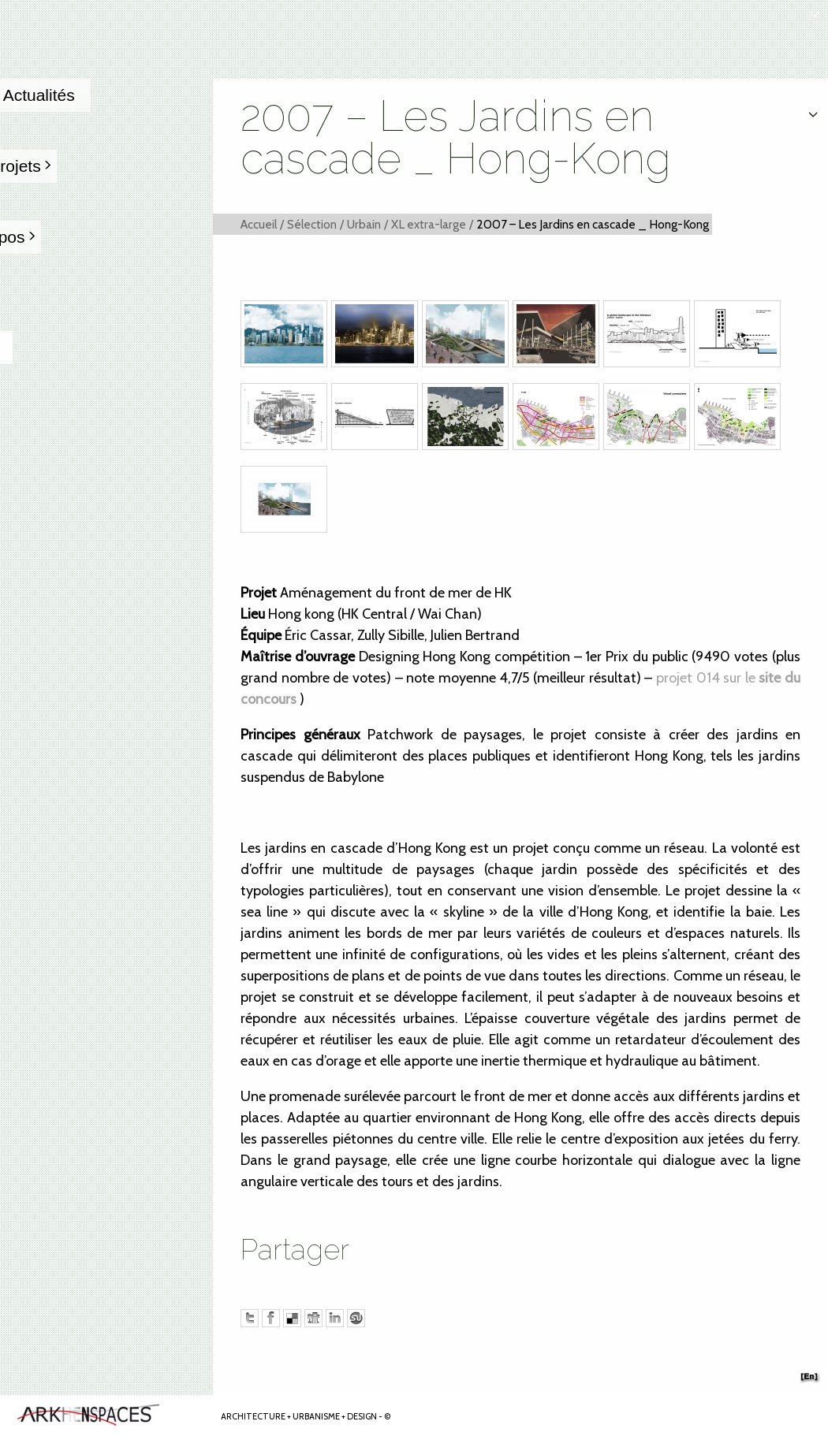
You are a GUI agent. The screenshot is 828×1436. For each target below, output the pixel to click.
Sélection (312, 224)
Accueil (259, 224)
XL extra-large (428, 224)
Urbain (364, 224)
